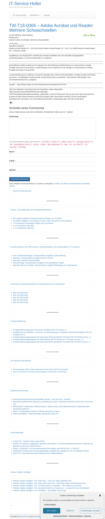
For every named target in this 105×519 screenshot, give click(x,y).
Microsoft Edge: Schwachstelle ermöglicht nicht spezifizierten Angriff (38, 263)
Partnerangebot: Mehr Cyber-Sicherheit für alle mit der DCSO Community (40, 369)
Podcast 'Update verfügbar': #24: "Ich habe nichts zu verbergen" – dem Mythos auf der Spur (47, 486)
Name (12, 152)
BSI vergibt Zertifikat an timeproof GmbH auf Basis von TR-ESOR (37, 218)
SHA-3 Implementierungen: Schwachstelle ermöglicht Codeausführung (39, 256)
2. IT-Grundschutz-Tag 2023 (23, 228)
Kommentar (14, 116)
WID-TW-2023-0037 (20, 300)
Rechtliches (35, 15)
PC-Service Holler (19, 15)
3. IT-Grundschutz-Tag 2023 (23, 226)
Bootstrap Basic (39, 516)
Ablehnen (70, 511)
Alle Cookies (52, 511)
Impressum (87, 516)
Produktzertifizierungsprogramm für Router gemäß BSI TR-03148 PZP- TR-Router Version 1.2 (48, 339)
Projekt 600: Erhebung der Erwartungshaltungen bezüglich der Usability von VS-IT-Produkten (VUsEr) (51, 451)
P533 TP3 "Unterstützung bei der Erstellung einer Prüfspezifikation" (38, 453)
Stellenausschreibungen (20, 391)
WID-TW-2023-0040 (20, 295)
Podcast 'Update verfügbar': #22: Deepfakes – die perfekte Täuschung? (39, 490)
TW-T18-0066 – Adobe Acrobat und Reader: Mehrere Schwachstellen (51, 28)
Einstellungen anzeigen (90, 511)
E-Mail (12, 161)
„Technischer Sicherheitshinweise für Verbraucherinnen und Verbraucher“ (38, 284)
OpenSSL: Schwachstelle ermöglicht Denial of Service (33, 258)
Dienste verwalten (50, 504)
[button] (100, 495)
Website (12, 170)
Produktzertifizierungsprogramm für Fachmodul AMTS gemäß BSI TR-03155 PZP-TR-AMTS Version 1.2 (52, 342)
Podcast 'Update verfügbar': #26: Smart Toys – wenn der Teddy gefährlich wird (42, 481)
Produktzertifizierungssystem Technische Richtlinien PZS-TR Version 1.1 (40, 330)
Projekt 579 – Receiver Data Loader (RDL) (29, 441)
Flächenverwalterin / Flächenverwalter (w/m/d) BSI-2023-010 (35, 414)
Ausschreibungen (17, 433)
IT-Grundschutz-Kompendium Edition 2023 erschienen (33, 223)
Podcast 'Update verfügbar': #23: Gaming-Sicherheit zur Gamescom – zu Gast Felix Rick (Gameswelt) (51, 488)
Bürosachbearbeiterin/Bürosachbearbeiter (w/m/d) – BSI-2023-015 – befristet (41, 399)
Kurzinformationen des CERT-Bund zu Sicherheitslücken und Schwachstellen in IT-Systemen (45, 247)
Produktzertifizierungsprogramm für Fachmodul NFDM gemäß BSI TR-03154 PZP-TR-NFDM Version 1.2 (52, 337)
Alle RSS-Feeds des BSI (22, 191)
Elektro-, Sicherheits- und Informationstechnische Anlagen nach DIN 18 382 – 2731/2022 (46, 448)
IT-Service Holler (25, 3)
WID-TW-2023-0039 (20, 298)
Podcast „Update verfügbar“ (21, 472)
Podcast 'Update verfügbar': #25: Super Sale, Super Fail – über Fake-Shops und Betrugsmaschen (49, 483)
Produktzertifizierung (18, 321)
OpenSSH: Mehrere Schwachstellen (26, 260)
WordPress (24, 516)
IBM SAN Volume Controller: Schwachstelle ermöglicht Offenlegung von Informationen (45, 265)
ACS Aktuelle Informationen (21, 361)
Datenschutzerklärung (60, 516)
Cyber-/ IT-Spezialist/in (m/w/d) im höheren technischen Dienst (36, 411)
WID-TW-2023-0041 (20, 293)
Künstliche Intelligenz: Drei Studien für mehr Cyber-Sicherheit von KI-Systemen (42, 221)
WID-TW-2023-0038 (20, 302)
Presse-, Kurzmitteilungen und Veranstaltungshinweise (31, 210)
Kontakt (47, 15)
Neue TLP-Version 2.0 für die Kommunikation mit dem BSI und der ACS (39, 372)
